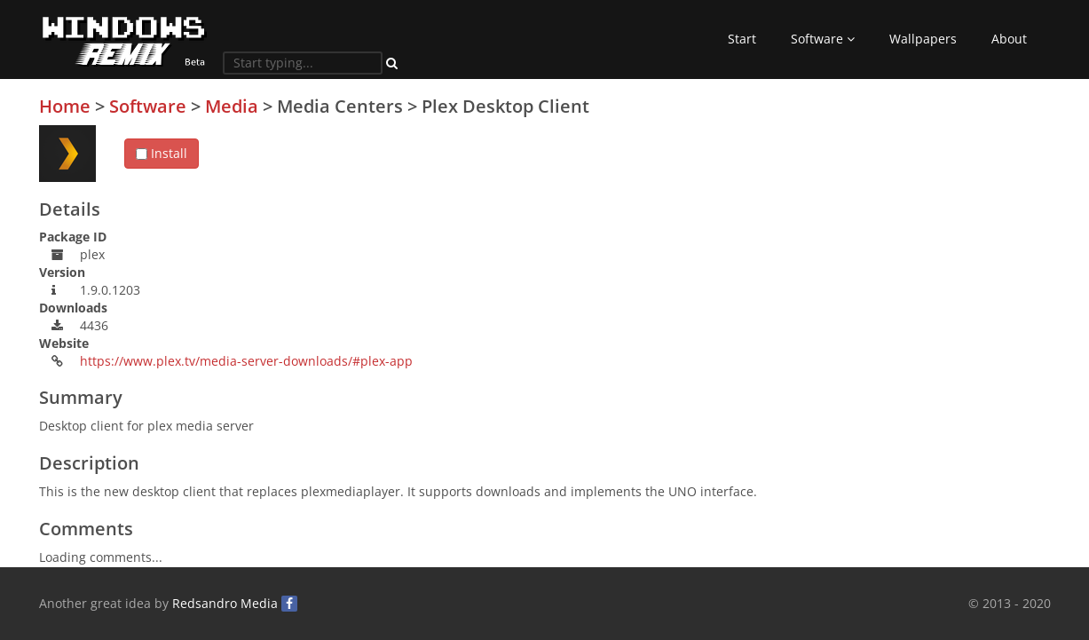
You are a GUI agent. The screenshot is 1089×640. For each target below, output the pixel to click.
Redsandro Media (225, 603)
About (1009, 38)
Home (65, 106)
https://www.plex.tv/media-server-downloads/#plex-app (246, 360)
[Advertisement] (918, 221)
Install (161, 153)
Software (823, 38)
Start (742, 38)
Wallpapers (923, 38)
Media (231, 106)
